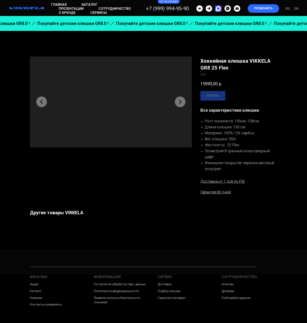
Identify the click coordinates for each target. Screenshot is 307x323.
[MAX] (218, 8)
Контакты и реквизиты (46, 304)
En (296, 9)
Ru (287, 9)
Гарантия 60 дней (215, 192)
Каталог (89, 5)
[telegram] (209, 8)
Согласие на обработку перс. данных (120, 284)
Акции (34, 284)
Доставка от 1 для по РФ (222, 181)
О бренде (67, 13)
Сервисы (98, 13)
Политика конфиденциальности (116, 291)
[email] (237, 8)
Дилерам (228, 291)
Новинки (36, 298)
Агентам (227, 284)
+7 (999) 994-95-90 (167, 9)
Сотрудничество (114, 9)
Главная (59, 5)
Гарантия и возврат (172, 298)
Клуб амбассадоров (236, 298)
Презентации (71, 9)
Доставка (164, 284)
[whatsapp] (227, 8)
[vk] (199, 8)
